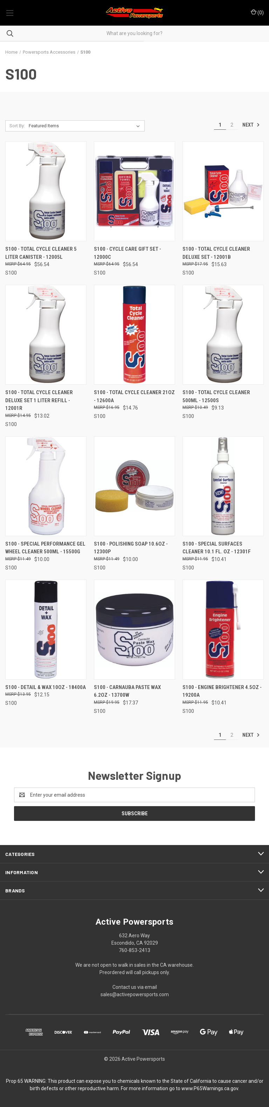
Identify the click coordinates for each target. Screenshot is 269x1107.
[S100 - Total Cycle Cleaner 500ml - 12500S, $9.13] (223, 334)
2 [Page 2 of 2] (231, 125)
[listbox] (86, 126)
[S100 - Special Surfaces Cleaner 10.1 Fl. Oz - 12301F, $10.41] (223, 486)
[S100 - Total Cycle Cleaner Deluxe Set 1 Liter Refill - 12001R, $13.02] (46, 334)
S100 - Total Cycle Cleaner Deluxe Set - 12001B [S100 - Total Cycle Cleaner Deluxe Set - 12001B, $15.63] (216, 253)
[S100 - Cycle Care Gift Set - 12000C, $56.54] (134, 191)
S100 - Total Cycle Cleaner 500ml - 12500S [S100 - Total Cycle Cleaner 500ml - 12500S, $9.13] (216, 396)
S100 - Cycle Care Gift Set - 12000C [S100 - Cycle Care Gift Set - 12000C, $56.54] (127, 253)
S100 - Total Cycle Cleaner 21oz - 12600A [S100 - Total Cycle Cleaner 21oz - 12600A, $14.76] (134, 396)
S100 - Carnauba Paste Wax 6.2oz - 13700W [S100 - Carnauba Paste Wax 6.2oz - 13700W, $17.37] (127, 691)
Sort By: (17, 125)
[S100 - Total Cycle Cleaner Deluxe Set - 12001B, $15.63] (223, 191)
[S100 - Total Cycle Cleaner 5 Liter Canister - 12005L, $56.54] (46, 191)
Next (251, 124)
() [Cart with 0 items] (257, 12)
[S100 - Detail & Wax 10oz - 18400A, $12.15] (46, 629)
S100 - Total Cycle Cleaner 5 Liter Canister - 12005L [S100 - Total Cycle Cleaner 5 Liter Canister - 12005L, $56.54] (41, 253)
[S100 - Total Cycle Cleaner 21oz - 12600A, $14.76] (134, 334)
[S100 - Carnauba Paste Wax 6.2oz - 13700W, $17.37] (134, 629)
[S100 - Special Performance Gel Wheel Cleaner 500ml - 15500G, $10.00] (46, 486)
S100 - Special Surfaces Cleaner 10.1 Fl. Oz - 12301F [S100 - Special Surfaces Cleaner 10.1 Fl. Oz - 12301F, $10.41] (216, 548)
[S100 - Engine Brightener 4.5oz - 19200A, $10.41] (223, 629)
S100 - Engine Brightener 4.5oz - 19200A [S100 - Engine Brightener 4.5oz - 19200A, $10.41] (222, 691)
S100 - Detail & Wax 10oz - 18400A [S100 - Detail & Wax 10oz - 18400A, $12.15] (45, 687)
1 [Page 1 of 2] (220, 125)
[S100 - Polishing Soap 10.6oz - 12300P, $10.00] (134, 486)
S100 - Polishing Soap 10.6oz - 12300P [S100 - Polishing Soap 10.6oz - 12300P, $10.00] (131, 548)
